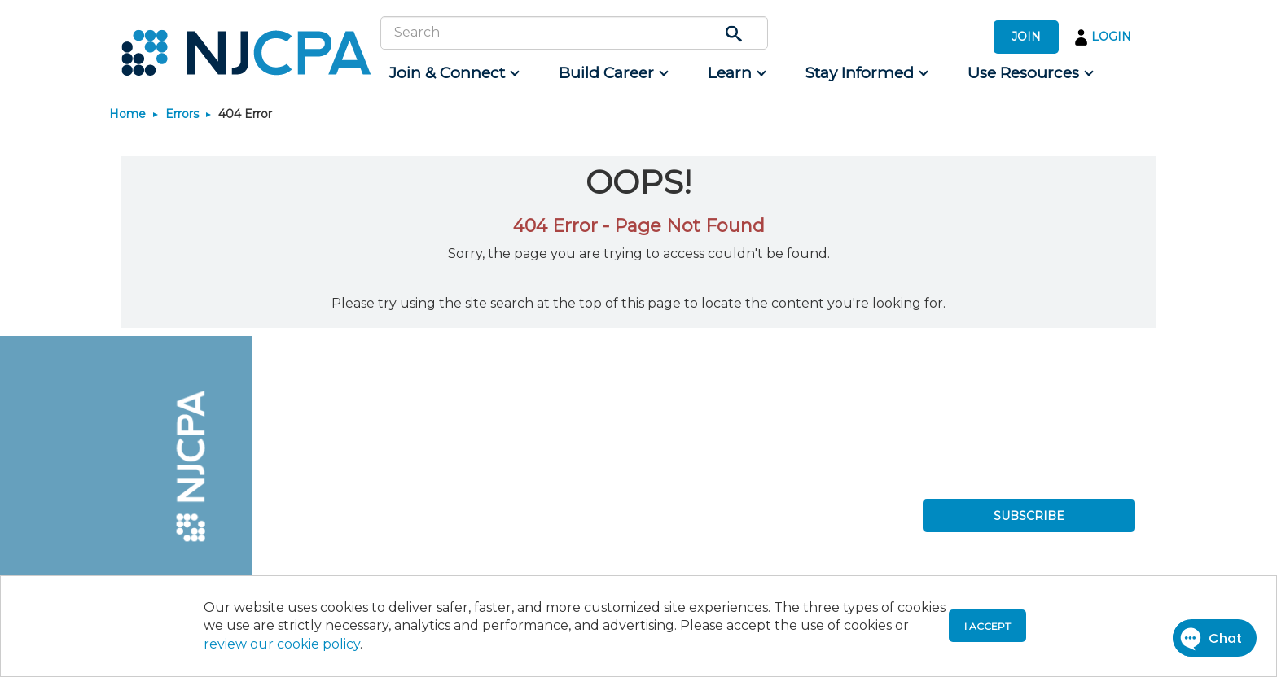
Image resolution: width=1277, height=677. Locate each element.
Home (127, 114)
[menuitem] (453, 73)
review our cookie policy (282, 644)
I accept (987, 626)
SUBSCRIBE (1029, 516)
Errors (182, 114)
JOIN (1026, 36)
